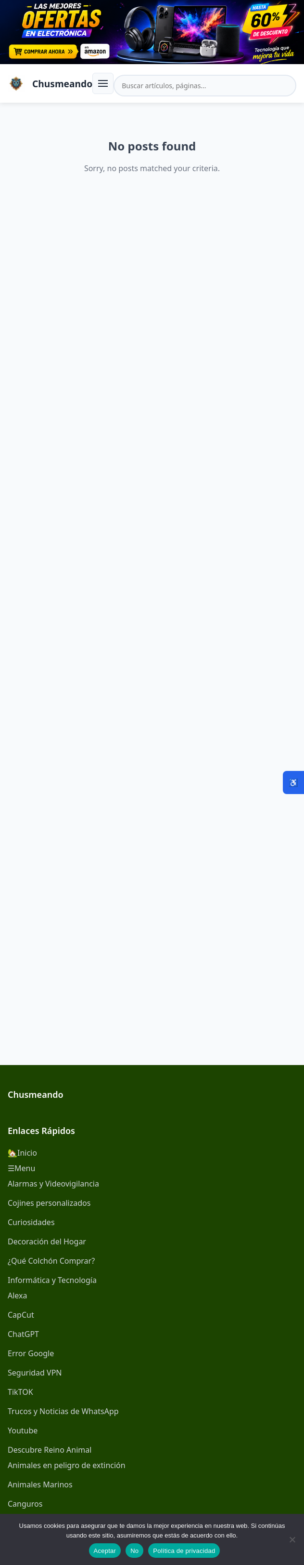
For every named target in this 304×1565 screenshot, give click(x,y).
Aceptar (105, 1550)
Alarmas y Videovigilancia (53, 1183)
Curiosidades (31, 1222)
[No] (292, 1539)
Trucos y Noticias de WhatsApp (63, 1411)
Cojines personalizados (49, 1203)
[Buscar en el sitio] (205, 85)
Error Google (31, 1353)
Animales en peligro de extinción (67, 1465)
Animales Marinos (40, 1484)
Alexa (17, 1295)
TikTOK (20, 1392)
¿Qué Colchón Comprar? (51, 1260)
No (134, 1550)
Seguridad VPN (35, 1372)
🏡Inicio (22, 1152)
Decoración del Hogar (47, 1241)
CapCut (21, 1314)
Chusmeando (62, 83)
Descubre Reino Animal (49, 1449)
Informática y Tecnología (52, 1280)
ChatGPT (23, 1334)
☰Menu (21, 1168)
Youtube (23, 1430)
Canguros (25, 1503)
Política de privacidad (184, 1550)
